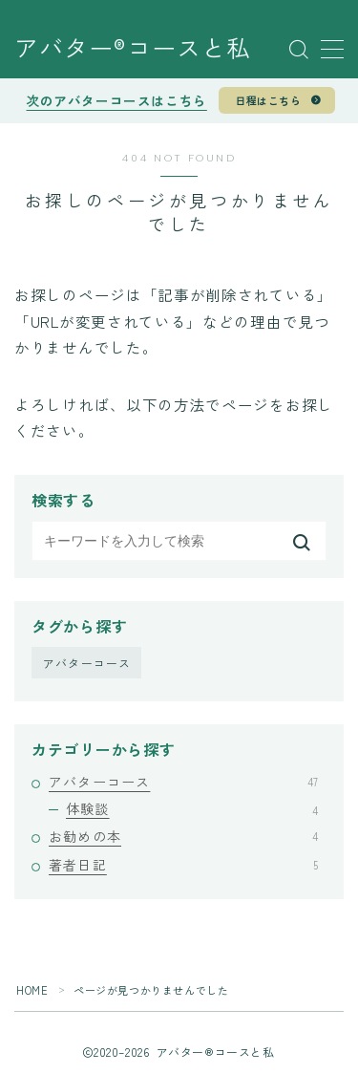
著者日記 (183, 864)
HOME (32, 990)
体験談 (192, 808)
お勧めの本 (183, 836)
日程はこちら (268, 100)
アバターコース (87, 663)
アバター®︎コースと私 (132, 49)
